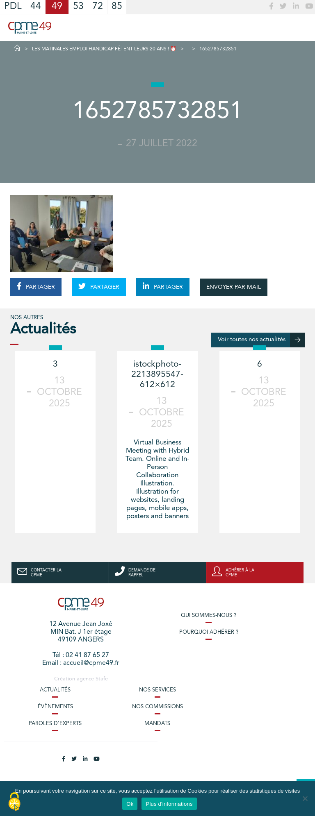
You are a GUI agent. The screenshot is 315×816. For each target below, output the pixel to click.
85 (117, 6)
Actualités (55, 690)
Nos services (157, 690)
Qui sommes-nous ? (208, 615)
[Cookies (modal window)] (14, 802)
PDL (13, 6)
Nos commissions (157, 706)
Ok (129, 804)
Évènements (55, 706)
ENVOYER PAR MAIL (233, 287)
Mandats (157, 723)
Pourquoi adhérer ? (208, 632)
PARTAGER (36, 286)
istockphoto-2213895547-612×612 (157, 374)
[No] (305, 798)
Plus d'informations (169, 804)
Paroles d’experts (55, 723)
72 (97, 6)
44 (35, 6)
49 (57, 6)
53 (78, 6)
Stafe (102, 679)
